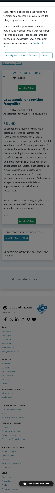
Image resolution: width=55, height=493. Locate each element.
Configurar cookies (15, 55)
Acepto (46, 55)
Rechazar (33, 55)
